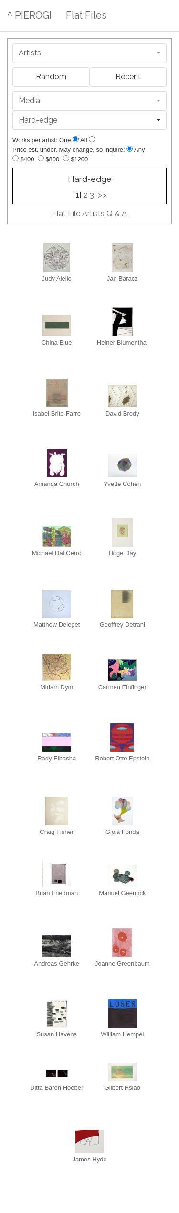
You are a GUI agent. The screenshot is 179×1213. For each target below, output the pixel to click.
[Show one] (76, 139)
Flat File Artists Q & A (89, 213)
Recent (128, 76)
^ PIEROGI (29, 15)
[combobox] (89, 53)
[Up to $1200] (66, 158)
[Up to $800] (41, 158)
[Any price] (129, 149)
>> (102, 195)
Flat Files (86, 15)
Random (51, 76)
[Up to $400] (15, 158)
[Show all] (92, 139)
